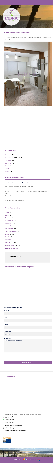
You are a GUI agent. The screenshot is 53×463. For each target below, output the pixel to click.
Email (5, 317)
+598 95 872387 (9, 422)
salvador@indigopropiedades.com (15, 428)
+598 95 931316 (9, 419)
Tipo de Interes (7, 331)
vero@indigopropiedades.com (14, 425)
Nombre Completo (8, 310)
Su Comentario (7, 338)
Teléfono (6, 324)
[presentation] (15, 357)
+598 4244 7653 (9, 417)
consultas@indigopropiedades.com (15, 430)
